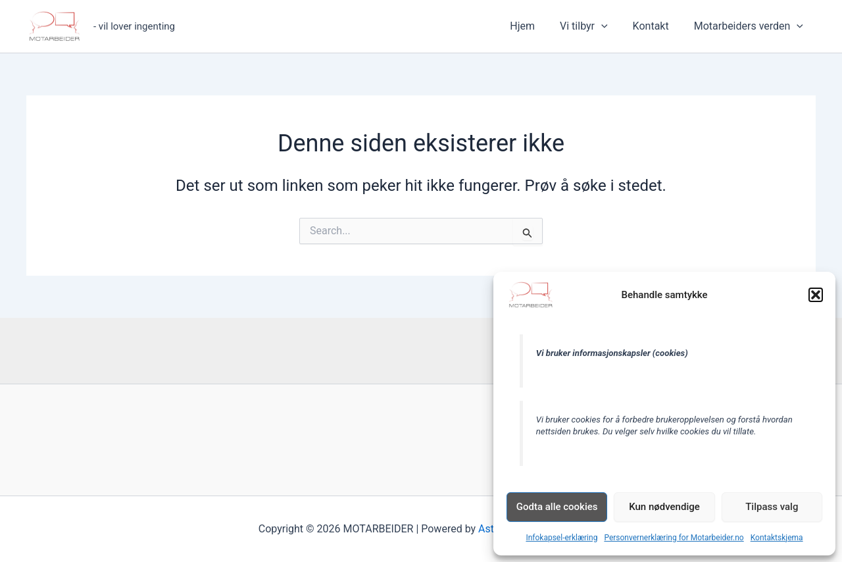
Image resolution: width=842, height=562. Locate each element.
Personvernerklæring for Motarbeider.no (673, 537)
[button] (815, 294)
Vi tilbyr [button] (594, 26)
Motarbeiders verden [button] (750, 26)
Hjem (536, 26)
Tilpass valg (771, 507)
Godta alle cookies (557, 507)
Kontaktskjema (777, 537)
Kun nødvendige (664, 507)
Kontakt (657, 26)
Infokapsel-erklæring (561, 537)
